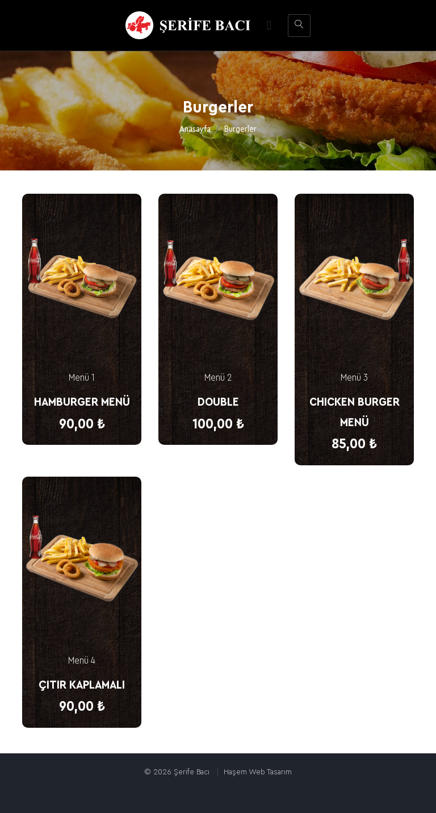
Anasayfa (195, 129)
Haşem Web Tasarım (258, 772)
